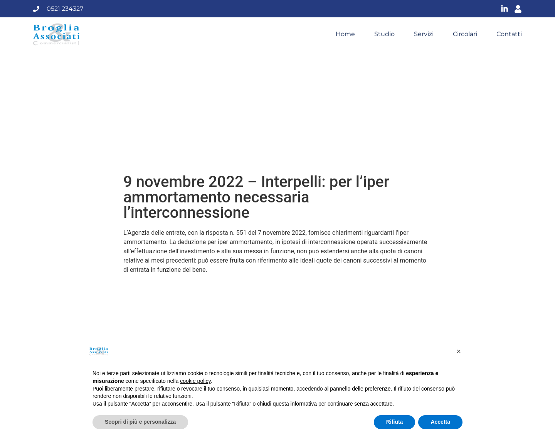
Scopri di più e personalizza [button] (140, 422)
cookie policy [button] (195, 381)
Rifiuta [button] (394, 422)
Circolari (465, 34)
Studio (384, 34)
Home (345, 34)
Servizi (424, 34)
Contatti (509, 34)
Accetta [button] (440, 422)
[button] (458, 351)
